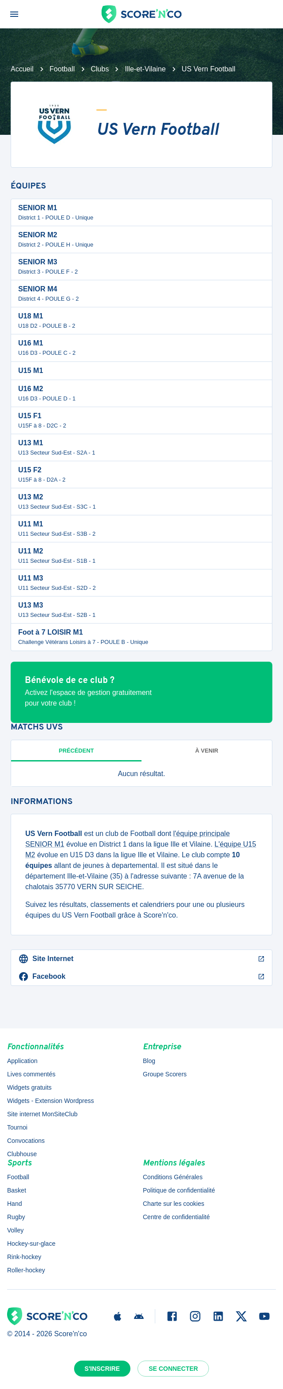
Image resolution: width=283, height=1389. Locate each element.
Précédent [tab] (76, 750)
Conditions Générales (173, 1177)
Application (22, 1060)
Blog (149, 1060)
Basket (16, 1190)
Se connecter (173, 1368)
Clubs (100, 69)
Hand (14, 1203)
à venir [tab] (206, 750)
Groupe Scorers (165, 1074)
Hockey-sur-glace (31, 1243)
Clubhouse (22, 1154)
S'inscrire (102, 1368)
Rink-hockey (24, 1256)
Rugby (16, 1216)
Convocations (26, 1140)
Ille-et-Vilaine (145, 69)
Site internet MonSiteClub (42, 1114)
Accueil (22, 69)
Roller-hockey (26, 1270)
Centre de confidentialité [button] (176, 1216)
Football (62, 69)
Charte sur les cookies (173, 1203)
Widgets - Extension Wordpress (50, 1100)
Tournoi (17, 1127)
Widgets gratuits (29, 1087)
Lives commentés (31, 1074)
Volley (15, 1230)
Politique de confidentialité (179, 1190)
